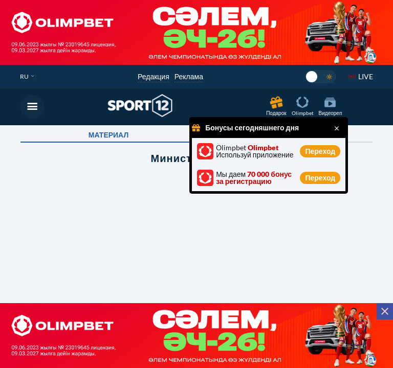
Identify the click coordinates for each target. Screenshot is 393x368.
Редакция (153, 76)
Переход (320, 151)
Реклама (188, 76)
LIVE (365, 76)
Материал (108, 135)
